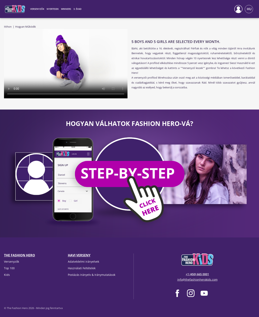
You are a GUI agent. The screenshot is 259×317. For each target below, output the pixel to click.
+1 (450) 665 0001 (197, 274)
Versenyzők (11, 261)
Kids (7, 275)
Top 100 (9, 268)
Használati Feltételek (81, 268)
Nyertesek (53, 8)
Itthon (8, 26)
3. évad (77, 8)
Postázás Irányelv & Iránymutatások (91, 275)
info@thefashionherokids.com (197, 279)
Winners (66, 8)
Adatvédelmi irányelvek (83, 261)
